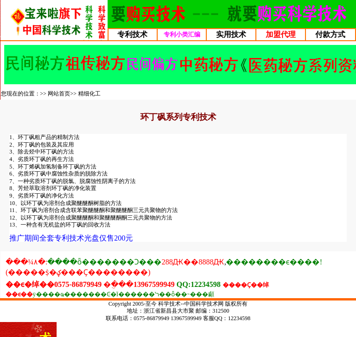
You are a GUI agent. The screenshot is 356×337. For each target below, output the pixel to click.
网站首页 (59, 93)
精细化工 (89, 93)
